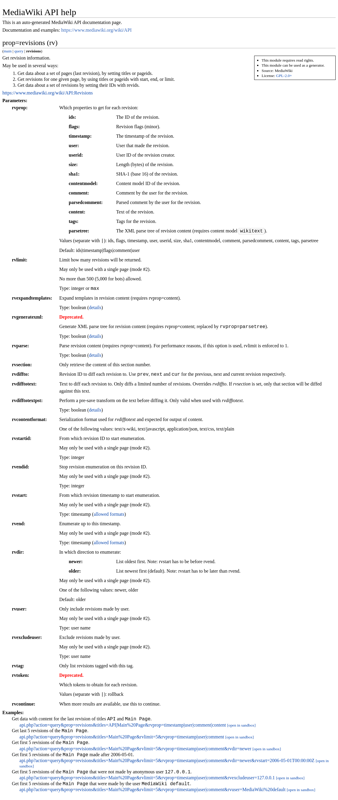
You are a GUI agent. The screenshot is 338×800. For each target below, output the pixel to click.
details (95, 307)
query (18, 51)
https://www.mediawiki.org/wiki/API (96, 30)
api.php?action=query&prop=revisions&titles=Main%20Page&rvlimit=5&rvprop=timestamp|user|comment (122, 738)
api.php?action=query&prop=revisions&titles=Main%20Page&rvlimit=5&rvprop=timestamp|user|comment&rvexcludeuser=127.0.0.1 (147, 782)
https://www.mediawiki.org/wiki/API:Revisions (47, 92)
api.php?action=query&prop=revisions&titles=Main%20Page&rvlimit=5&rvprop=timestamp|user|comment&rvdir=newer (136, 751)
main (8, 51)
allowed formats (109, 514)
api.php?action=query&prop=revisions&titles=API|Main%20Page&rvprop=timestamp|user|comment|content (123, 725)
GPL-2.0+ (284, 75)
